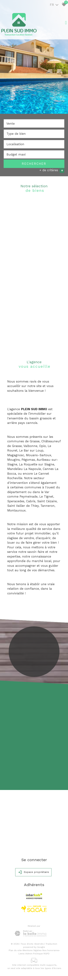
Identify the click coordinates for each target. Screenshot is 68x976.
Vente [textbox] (10, 124)
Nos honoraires (50, 950)
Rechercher (34, 164)
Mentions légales (32, 950)
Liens (21, 953)
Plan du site (15, 950)
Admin (28, 953)
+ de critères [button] (51, 171)
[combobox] (34, 123)
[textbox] (34, 134)
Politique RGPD (41, 953)
